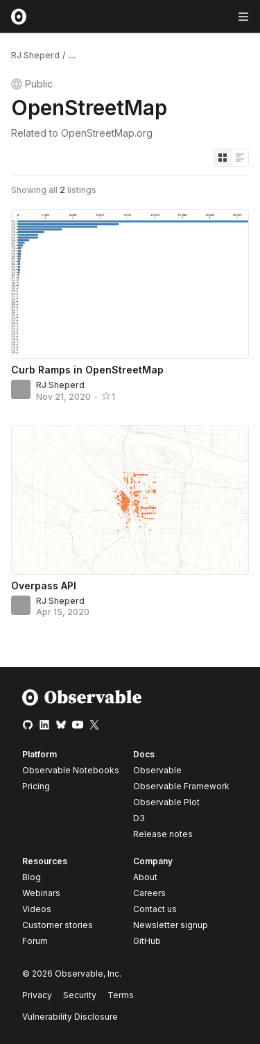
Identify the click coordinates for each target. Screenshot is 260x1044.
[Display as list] (240, 157)
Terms (120, 995)
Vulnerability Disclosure (70, 1016)
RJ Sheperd (35, 55)
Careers (149, 893)
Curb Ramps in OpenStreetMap (87, 370)
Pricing (36, 786)
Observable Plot (166, 802)
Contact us (155, 909)
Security (79, 995)
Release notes (163, 834)
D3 (139, 818)
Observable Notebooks (70, 770)
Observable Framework (181, 786)
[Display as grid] (222, 157)
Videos (36, 909)
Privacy (37, 995)
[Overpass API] (130, 500)
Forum (35, 941)
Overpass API (43, 585)
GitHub (147, 941)
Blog (31, 877)
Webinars (41, 893)
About (145, 877)
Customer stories (57, 925)
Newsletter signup (170, 925)
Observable (157, 770)
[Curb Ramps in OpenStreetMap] (130, 284)
